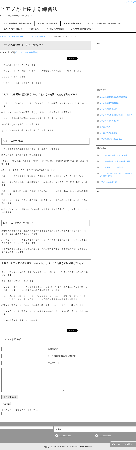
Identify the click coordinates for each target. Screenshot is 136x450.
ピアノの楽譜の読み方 (72, 24)
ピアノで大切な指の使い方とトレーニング (104, 24)
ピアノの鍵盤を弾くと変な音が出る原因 (115, 161)
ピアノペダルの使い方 (108, 182)
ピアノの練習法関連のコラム (82, 29)
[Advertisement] (116, 65)
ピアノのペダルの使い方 (12, 29)
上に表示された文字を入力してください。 (20, 410)
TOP (11, 36)
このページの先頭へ (124, 444)
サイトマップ (131, 2)
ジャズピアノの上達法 (55, 29)
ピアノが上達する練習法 (29, 9)
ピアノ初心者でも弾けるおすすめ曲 (113, 155)
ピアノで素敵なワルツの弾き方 (112, 167)
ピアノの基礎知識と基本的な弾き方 (17, 24)
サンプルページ (65, 436)
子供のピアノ (34, 29)
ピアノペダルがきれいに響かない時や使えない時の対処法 (116, 174)
